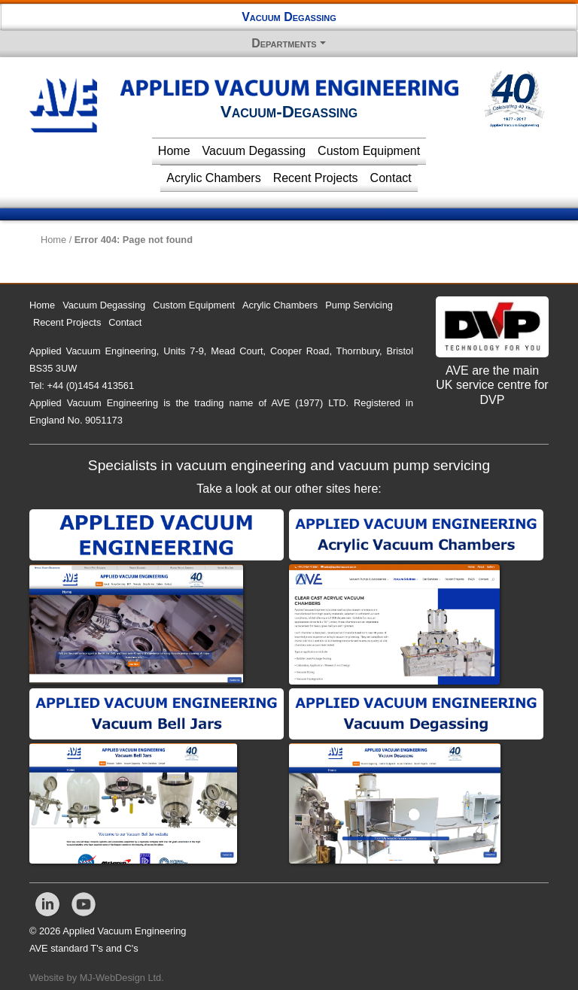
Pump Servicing (359, 305)
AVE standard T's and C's (83, 948)
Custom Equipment (369, 150)
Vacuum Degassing (289, 17)
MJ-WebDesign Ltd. (122, 977)
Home (174, 150)
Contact (391, 178)
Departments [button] (284, 43)
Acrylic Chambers (213, 178)
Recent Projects (315, 178)
